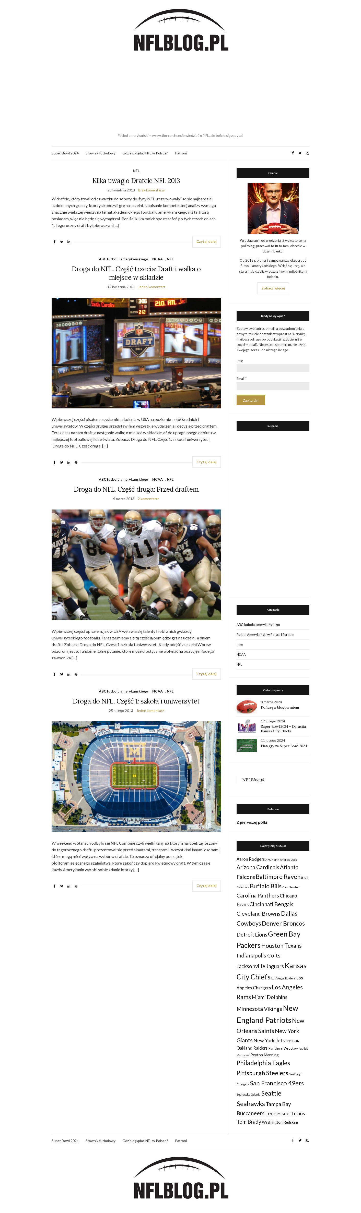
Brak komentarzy (151, 190)
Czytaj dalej (206, 241)
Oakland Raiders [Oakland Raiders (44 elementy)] (252, 1048)
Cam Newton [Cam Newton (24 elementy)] (290, 887)
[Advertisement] (180, 93)
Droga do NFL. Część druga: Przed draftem (136, 489)
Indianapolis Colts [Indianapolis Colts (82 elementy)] (259, 955)
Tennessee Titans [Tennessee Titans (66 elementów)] (285, 1113)
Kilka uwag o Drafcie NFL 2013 (136, 180)
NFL (136, 170)
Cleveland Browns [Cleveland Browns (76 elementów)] (258, 913)
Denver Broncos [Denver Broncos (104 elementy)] (283, 923)
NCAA (157, 259)
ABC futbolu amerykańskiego (123, 259)
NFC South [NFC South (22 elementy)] (292, 1041)
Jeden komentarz (151, 287)
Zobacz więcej (273, 288)
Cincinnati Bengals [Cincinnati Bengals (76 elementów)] (271, 904)
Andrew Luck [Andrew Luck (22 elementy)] (288, 859)
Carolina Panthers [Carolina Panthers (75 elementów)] (258, 895)
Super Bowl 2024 (65, 153)
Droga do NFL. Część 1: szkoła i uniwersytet (136, 701)
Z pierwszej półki (252, 822)
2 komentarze (148, 498)
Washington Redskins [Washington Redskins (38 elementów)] (280, 1122)
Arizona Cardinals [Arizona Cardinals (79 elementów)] (258, 867)
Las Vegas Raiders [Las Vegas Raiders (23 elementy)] (283, 978)
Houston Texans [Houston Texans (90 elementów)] (281, 945)
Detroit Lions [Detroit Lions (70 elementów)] (252, 934)
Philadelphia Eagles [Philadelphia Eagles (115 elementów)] (263, 1062)
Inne (240, 644)
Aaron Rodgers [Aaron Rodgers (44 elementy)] (251, 859)
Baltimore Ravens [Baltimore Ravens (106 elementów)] (279, 876)
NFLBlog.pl (253, 780)
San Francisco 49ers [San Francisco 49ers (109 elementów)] (277, 1083)
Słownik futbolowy (100, 153)
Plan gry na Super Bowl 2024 (284, 746)
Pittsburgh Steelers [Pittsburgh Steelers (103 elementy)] (262, 1072)
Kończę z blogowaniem (280, 707)
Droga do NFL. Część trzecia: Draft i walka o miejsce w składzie (136, 273)
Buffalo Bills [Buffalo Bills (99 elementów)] (266, 886)
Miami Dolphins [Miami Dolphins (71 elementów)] (269, 997)
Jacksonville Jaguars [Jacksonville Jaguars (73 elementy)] (260, 966)
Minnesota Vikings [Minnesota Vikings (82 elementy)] (259, 1008)
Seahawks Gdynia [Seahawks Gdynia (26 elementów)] (248, 1094)
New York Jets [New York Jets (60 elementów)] (269, 1040)
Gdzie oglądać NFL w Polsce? (145, 153)
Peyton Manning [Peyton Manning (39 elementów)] (264, 1054)
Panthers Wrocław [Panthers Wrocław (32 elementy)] (283, 1048)
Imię (240, 361)
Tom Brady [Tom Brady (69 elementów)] (249, 1122)
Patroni (181, 153)
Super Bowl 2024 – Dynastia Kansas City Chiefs (283, 728)
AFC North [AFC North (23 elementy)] (272, 859)
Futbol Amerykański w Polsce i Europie (265, 635)
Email (242, 379)
